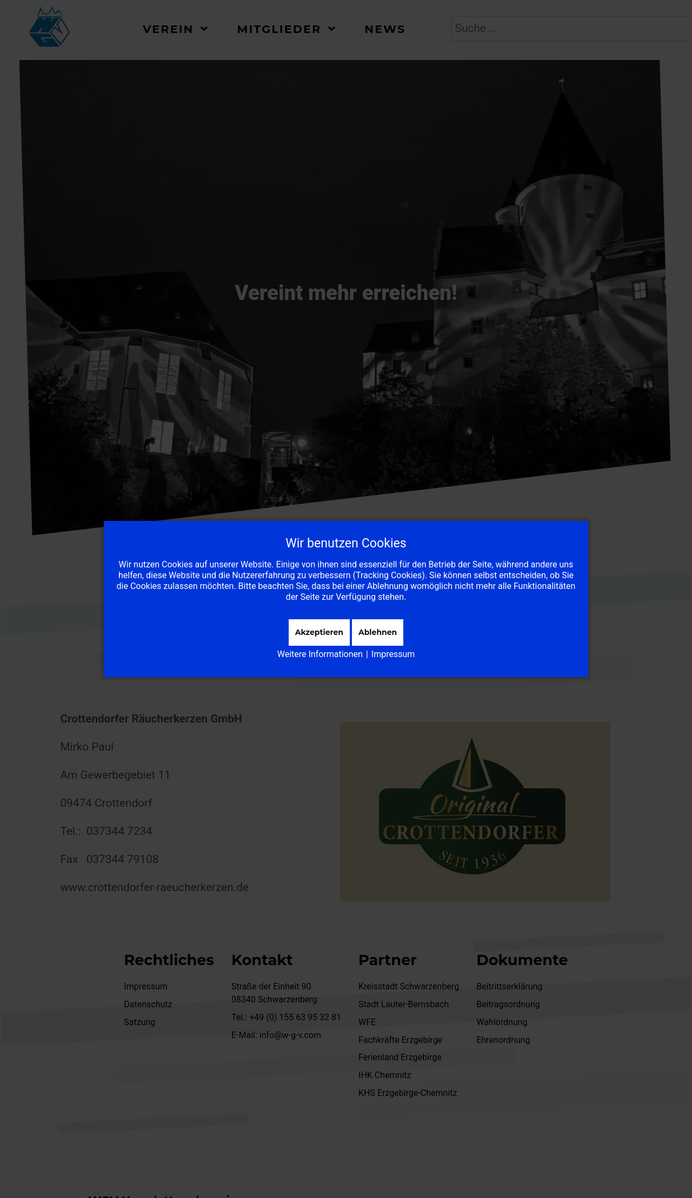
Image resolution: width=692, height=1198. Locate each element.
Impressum (393, 654)
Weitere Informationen (320, 654)
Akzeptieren (319, 632)
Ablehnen (377, 632)
